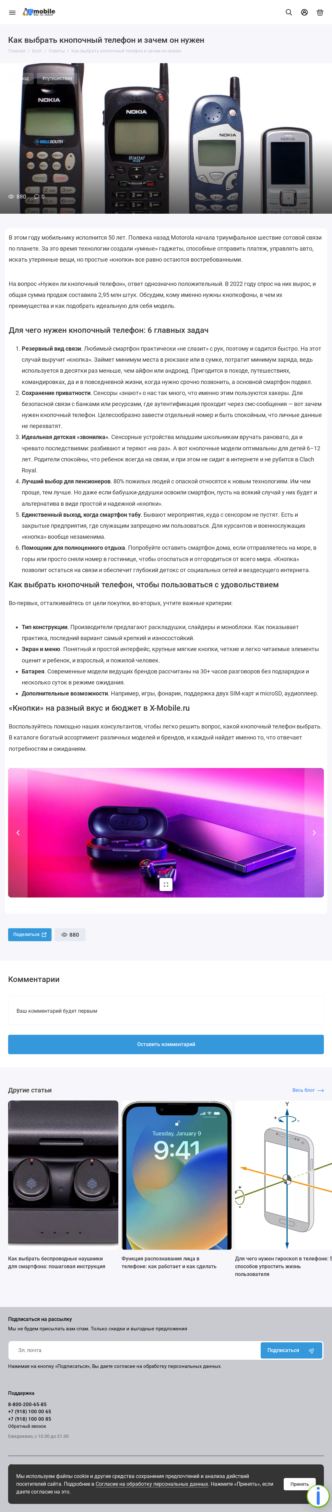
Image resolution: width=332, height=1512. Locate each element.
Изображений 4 (164, 884)
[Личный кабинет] (304, 12)
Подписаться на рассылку (40, 1319)
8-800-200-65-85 (27, 1404)
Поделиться (29, 934)
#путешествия (57, 78)
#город (21, 78)
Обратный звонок (27, 1426)
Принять (299, 1484)
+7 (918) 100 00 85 (29, 1419)
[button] (18, 832)
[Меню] (12, 12)
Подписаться (291, 1350)
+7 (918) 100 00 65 (29, 1412)
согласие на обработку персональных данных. (168, 1366)
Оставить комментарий (166, 1044)
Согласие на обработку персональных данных (152, 1484)
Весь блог (308, 1090)
